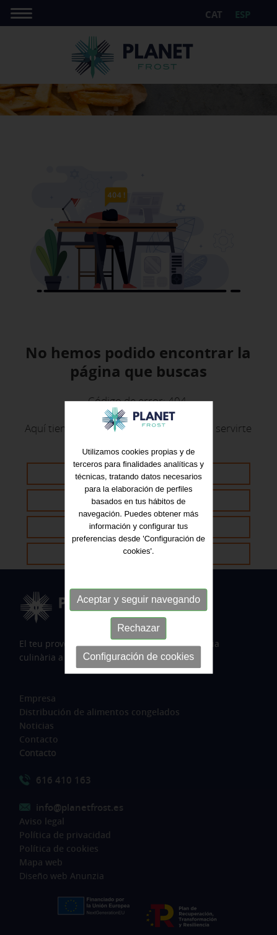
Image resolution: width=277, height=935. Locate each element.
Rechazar (138, 640)
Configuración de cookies (139, 669)
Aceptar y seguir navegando (138, 612)
